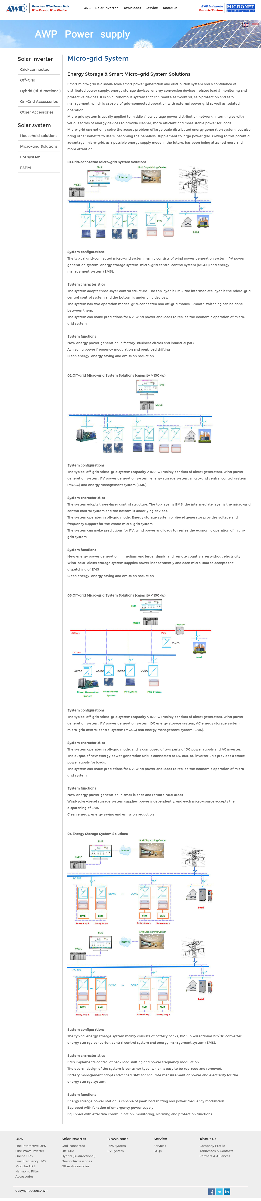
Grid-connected (35, 69)
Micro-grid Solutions (39, 146)
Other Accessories (37, 112)
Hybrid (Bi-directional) (40, 91)
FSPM (25, 168)
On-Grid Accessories (39, 101)
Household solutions (38, 136)
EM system (30, 157)
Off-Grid (27, 80)
